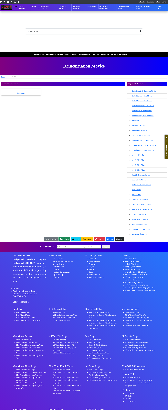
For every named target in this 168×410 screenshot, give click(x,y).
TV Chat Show (130, 401)
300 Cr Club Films (138, 160)
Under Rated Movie (139, 214)
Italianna (56, 277)
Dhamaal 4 (93, 264)
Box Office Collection (103, 7)
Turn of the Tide (58, 267)
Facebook (64, 239)
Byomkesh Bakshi (59, 264)
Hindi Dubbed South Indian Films (144, 145)
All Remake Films (59, 312)
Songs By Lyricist (95, 348)
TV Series (128, 396)
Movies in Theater (76, 7)
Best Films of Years (23, 315)
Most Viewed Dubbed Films (99, 312)
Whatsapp (87, 239)
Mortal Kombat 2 (95, 275)
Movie (34, 6)
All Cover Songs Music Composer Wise (103, 380)
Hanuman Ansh (94, 261)
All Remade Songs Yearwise (135, 345)
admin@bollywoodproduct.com (26, 291)
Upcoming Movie (63, 7)
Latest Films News (21, 302)
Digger (91, 267)
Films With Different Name (134, 370)
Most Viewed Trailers (23, 340)
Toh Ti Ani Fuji (58, 259)
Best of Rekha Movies (139, 130)
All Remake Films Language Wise (65, 315)
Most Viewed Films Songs (25, 370)
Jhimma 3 (92, 259)
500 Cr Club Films (138, 155)
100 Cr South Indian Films (141, 135)
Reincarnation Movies (139, 224)
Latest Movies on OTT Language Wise (138, 380)
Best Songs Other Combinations (100, 358)
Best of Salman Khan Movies (142, 96)
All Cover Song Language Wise (100, 372)
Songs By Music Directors (98, 345)
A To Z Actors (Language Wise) (136, 285)
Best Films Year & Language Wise (28, 320)
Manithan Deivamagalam (61, 272)
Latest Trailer (22, 7)
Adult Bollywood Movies (141, 175)
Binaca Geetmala (131, 259)
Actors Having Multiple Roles (135, 272)
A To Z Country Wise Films (135, 282)
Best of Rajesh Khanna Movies (143, 150)
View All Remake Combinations (64, 318)
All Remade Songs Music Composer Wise (140, 350)
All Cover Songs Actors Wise (99, 377)
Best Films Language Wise (25, 318)
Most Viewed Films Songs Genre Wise (30, 383)
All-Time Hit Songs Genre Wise (64, 345)
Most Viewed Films (132, 312)
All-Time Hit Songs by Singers (63, 353)
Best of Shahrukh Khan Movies (143, 106)
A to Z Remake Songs (133, 340)
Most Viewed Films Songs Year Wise (29, 375)
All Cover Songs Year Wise (98, 375)
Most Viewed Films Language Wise (137, 318)
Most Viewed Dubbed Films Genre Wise (103, 323)
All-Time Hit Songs (60, 340)
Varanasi (92, 269)
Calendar (56, 269)
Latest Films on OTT (132, 377)
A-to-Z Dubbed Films (133, 269)
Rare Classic (136, 190)
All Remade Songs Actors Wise (136, 348)
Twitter (75, 239)
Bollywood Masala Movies (141, 185)
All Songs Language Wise (134, 277)
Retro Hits (135, 121)
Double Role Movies (139, 180)
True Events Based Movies (141, 204)
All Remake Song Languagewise (136, 342)
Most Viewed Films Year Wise (136, 315)
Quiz (158, 2)
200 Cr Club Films (138, 165)
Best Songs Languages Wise (99, 353)
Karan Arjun (21, 93)
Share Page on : (51, 239)
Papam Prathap (58, 275)
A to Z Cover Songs (96, 370)
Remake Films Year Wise (61, 320)
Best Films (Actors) (23, 312)
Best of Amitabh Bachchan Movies (144, 91)
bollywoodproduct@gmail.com (26, 294)
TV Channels (129, 393)
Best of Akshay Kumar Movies (142, 116)
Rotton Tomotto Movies (140, 219)
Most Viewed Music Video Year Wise (66, 377)
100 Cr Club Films (138, 170)
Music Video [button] (92, 6)
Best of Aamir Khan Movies (142, 111)
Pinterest (99, 239)
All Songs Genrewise (132, 280)
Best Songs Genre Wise (97, 355)
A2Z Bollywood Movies (123, 7)
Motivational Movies (139, 234)
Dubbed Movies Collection (43, 7)
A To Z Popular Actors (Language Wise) (139, 288)
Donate (141, 2)
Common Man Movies (140, 200)
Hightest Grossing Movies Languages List (140, 290)
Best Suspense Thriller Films (142, 209)
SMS (110, 239)
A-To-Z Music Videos (133, 261)
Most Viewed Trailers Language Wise (29, 345)
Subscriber (150, 2)
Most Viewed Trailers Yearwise (27, 342)
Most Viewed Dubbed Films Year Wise (102, 320)
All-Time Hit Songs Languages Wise (66, 342)
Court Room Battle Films (141, 229)
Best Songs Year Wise (96, 350)
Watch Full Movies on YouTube (136, 275)
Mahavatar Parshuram (96, 277)
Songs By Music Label (133, 267)
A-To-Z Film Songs (132, 264)
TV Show (128, 399)
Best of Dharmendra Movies (142, 101)
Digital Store (159, 7)
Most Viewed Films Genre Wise (136, 325)
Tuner (91, 272)
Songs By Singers (95, 342)
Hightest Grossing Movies (143, 7)
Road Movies (136, 195)
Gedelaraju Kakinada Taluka (63, 261)
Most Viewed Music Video (62, 370)
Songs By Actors (95, 340)
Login (164, 2)
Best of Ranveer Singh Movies (142, 140)
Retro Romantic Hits (139, 125)
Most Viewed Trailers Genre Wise (28, 348)
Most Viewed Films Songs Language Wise (31, 372)
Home (15, 6)
